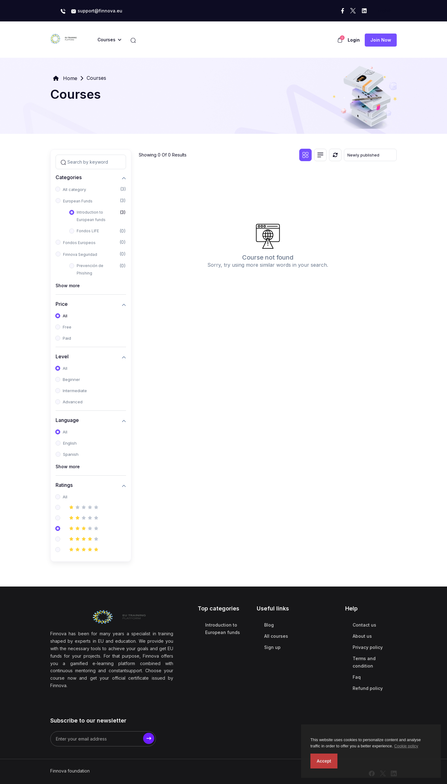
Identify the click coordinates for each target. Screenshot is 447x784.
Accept (324, 761)
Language (67, 420)
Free (67, 326)
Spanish (71, 454)
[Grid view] (305, 155)
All (65, 315)
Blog (269, 625)
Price (62, 304)
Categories (69, 177)
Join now (380, 40)
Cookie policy (406, 746)
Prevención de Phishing (90, 269)
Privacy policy (368, 647)
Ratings (64, 485)
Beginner (71, 379)
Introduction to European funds (91, 216)
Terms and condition (364, 662)
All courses (276, 636)
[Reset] (335, 155)
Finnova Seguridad (80, 254)
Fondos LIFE (88, 231)
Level (62, 356)
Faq (357, 677)
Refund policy (368, 688)
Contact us (364, 625)
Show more (68, 285)
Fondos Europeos (79, 242)
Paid (67, 338)
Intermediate (75, 390)
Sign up (272, 647)
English (70, 443)
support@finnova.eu (96, 11)
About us (362, 636)
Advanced (73, 401)
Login (354, 40)
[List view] (320, 155)
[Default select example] (370, 155)
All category (74, 189)
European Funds (78, 201)
